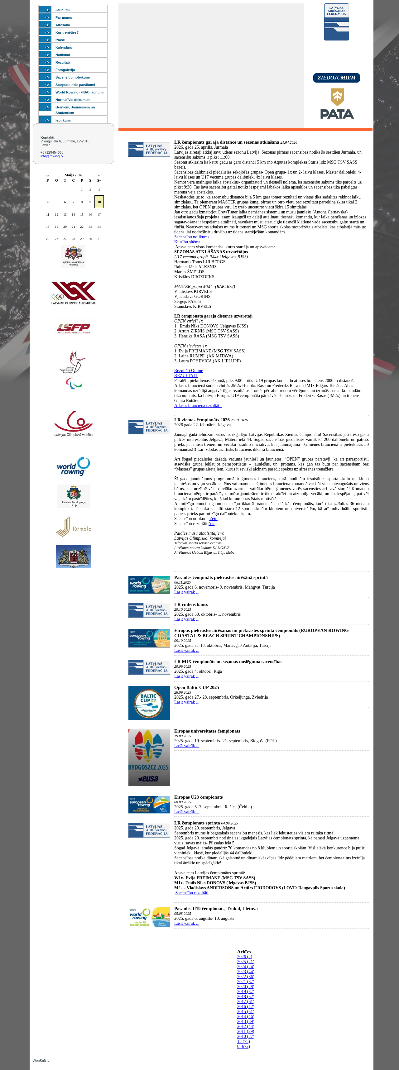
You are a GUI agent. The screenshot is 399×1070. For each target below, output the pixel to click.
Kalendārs (63, 47)
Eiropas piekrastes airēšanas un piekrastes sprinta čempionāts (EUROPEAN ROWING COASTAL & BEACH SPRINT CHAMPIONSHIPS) (261, 633)
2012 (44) (245, 1026)
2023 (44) (245, 971)
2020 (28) (245, 986)
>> (99, 175)
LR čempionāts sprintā (197, 822)
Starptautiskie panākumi (75, 85)
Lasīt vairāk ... (186, 592)
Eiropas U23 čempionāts (198, 797)
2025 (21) (245, 961)
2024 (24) (245, 966)
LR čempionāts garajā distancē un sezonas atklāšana (226, 142)
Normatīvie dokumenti (73, 100)
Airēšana (62, 25)
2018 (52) (245, 996)
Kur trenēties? (67, 32)
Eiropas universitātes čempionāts (207, 730)
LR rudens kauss (191, 604)
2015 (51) (245, 1011)
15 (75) (243, 1041)
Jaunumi (62, 10)
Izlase (60, 40)
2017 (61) (245, 1001)
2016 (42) (245, 1006)
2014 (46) (245, 1016)
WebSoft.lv (41, 1061)
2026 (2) (244, 956)
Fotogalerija (65, 70)
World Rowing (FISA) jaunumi (79, 92)
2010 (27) (245, 1036)
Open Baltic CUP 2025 (196, 687)
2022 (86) (245, 976)
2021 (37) (245, 981)
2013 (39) (245, 1021)
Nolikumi (62, 55)
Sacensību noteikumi (72, 77)
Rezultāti (62, 62)
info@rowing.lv (52, 156)
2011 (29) (245, 1031)
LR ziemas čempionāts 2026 (202, 419)
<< (47, 175)
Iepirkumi (63, 120)
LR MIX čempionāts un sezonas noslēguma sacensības (228, 661)
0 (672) (243, 1046)
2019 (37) (245, 991)
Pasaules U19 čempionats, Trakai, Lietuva (216, 908)
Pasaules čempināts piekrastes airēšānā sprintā (221, 577)
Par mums (63, 17)
